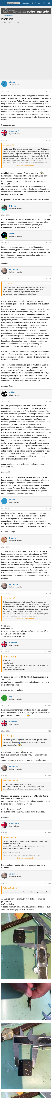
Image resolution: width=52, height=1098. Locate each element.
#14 (49, 833)
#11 (49, 705)
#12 (49, 731)
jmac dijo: (6, 736)
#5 (50, 278)
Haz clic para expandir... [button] (26, 166)
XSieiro (12, 233)
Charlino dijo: (8, 598)
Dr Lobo (12, 206)
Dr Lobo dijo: (7, 283)
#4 (50, 243)
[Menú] (3, 3)
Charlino (12, 538)
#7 (50, 509)
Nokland (12, 392)
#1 (50, 91)
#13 (49, 775)
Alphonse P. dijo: (9, 780)
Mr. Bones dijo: (8, 657)
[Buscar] (49, 3)
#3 (50, 215)
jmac (11, 696)
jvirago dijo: (7, 145)
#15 (49, 883)
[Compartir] (46, 91)
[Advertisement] (26, 52)
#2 (50, 140)
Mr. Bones (13, 269)
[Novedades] (43, 3)
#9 (50, 593)
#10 (49, 652)
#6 (50, 402)
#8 (50, 547)
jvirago (5, 22)
